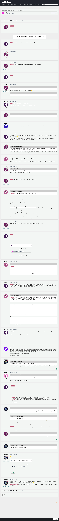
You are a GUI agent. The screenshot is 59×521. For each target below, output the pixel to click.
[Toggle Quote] (11, 86)
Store (25, 4)
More (38, 4)
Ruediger (5, 372)
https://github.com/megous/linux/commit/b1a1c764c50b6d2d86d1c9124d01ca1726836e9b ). (23, 208)
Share (48, 13)
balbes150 (6, 359)
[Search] (47, 4)
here (15, 172)
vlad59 (5, 345)
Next (16, 20)
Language (20, 504)
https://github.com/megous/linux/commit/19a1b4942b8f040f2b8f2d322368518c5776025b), (32, 206)
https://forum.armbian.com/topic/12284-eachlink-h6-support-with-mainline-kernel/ (45, 399)
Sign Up (56, 1)
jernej (6, 24)
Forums (3, 4)
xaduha (6, 12)
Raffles (35, 4)
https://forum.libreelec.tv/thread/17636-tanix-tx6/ (37, 397)
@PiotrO (12, 179)
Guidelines (10, 519)
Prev (4, 20)
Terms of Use (3, 519)
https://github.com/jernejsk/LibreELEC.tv (18, 398)
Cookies (32, 504)
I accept (55, 519)
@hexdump (12, 64)
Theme (24, 504)
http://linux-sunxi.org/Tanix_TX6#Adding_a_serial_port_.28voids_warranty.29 (36, 436)
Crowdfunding (29, 4)
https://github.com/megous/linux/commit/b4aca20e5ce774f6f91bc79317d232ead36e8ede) (23, 207)
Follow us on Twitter (37, 504)
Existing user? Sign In (49, 1)
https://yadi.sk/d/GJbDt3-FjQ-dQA (15, 422)
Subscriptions (20, 4)
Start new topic (54, 16)
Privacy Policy (28, 504)
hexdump (6, 40)
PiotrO (5, 155)
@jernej (12, 42)
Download (7, 4)
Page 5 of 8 (22, 20)
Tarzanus (6, 123)
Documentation (13, 4)
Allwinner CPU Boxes (12, 13)
